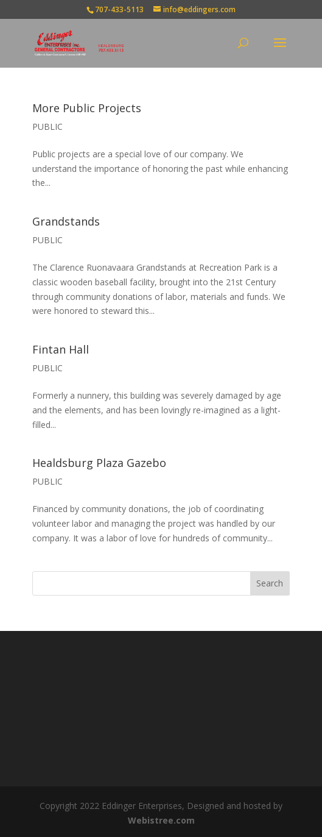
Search (269, 583)
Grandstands (66, 221)
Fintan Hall (60, 349)
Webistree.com (161, 820)
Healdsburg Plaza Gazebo (99, 462)
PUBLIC (47, 126)
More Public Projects (86, 108)
